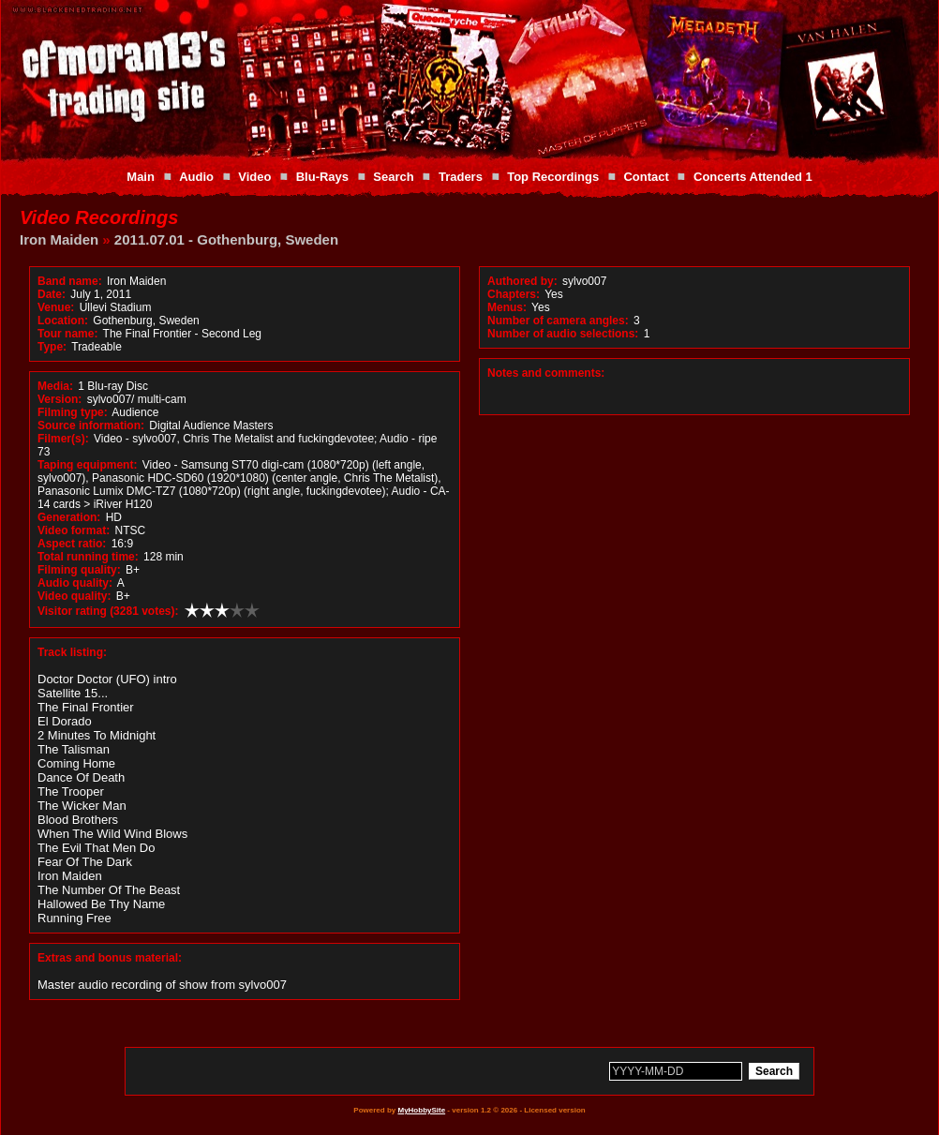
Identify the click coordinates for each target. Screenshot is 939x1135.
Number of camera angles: (558, 320)
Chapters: (513, 294)
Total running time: (88, 556)
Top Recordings (553, 177)
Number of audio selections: (562, 333)
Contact (645, 177)
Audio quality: (74, 583)
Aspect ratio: (71, 543)
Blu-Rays (322, 177)
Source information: (90, 425)
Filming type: (72, 412)
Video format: (73, 530)
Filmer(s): (63, 438)
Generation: (68, 517)
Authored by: (522, 281)
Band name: (69, 281)
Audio (196, 177)
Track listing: (72, 652)
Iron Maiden (59, 239)
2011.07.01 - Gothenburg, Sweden (226, 239)
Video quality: (74, 596)
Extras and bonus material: (109, 957)
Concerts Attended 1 (752, 177)
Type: (52, 346)
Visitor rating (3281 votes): (108, 611)
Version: (59, 399)
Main (141, 177)
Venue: (55, 307)
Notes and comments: (545, 373)
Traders (461, 177)
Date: (51, 294)
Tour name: (67, 333)
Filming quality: (79, 569)
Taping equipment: (87, 464)
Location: (62, 320)
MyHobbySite (421, 1110)
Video (254, 177)
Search (393, 177)
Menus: (507, 307)
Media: (55, 386)
